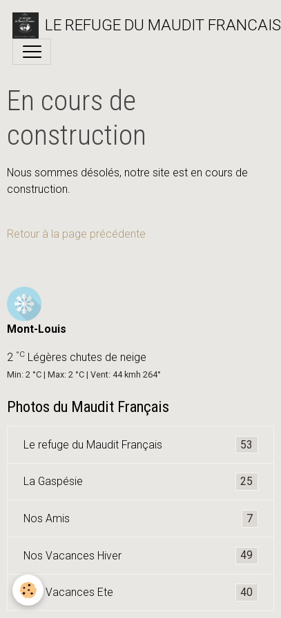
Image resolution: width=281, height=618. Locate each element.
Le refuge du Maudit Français (140, 445)
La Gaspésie (140, 482)
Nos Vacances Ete (140, 592)
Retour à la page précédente (76, 233)
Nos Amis (140, 519)
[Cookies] (27, 590)
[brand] (134, 25)
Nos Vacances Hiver (140, 556)
